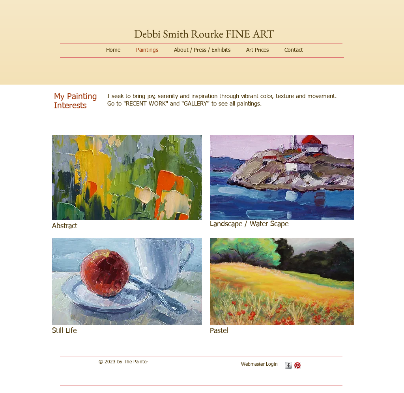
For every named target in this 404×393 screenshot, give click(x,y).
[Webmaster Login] (259, 365)
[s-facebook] (288, 365)
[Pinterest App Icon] (297, 365)
